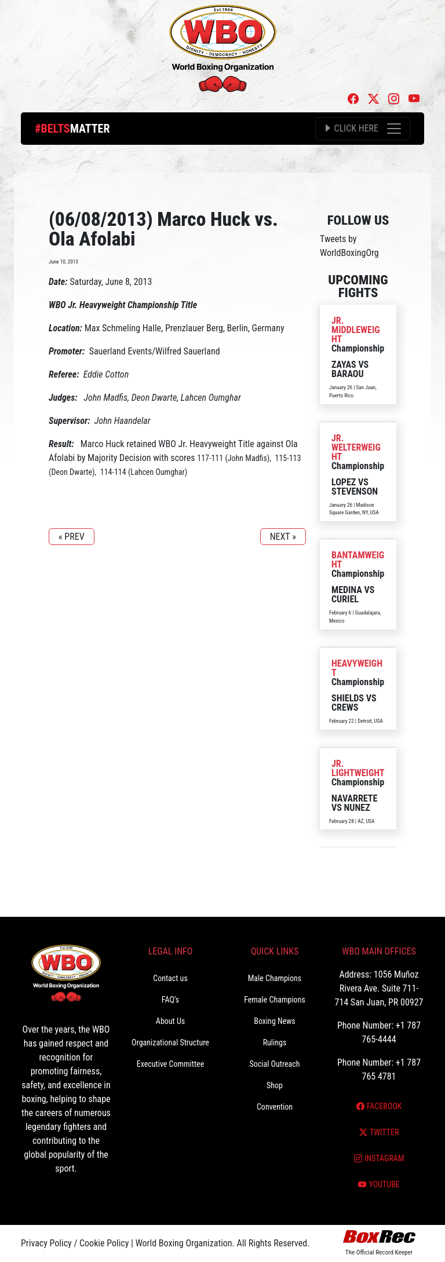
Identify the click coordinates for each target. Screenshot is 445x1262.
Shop (275, 1085)
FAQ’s (170, 999)
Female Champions (274, 999)
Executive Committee (170, 1064)
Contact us (170, 978)
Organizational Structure (170, 1042)
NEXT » (283, 536)
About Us (170, 1021)
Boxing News (275, 1021)
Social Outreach (274, 1064)
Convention (275, 1106)
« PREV (72, 536)
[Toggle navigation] (362, 128)
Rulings (275, 1042)
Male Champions (275, 978)
